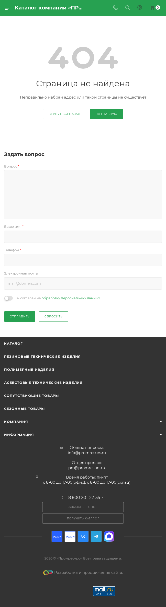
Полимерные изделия (29, 369)
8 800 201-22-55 (84, 498)
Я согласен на (58, 298)
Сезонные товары (24, 409)
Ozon (56, 536)
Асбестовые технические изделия (43, 382)
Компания (16, 422)
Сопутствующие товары (31, 396)
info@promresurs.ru (87, 452)
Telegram (96, 536)
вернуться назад (65, 114)
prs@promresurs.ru (86, 467)
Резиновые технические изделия (42, 356)
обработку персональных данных (71, 298)
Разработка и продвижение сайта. (83, 572)
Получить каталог (83, 518)
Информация (19, 435)
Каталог (13, 343)
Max (109, 536)
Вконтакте (83, 536)
